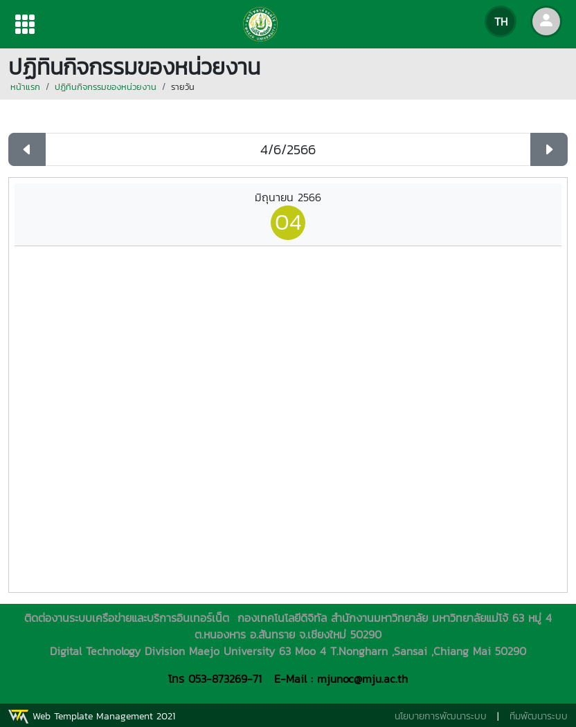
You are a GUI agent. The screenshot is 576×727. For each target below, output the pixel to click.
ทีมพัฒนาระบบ (539, 716)
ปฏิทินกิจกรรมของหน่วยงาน (105, 86)
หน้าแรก (25, 86)
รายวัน (183, 86)
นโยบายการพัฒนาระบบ (441, 716)
